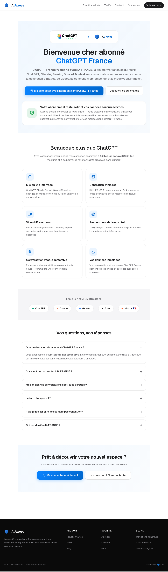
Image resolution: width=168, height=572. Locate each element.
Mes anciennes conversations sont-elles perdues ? (56, 385)
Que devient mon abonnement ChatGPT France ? (55, 347)
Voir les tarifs (153, 5)
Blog (69, 549)
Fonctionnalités (90, 5)
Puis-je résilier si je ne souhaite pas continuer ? (54, 412)
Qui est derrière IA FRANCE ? (43, 425)
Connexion (132, 5)
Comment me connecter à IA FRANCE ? (49, 372)
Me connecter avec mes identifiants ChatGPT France (64, 91)
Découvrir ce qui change (124, 91)
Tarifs (106, 5)
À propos (106, 537)
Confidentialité (143, 543)
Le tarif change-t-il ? (38, 398)
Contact (117, 5)
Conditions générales (147, 537)
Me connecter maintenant (60, 476)
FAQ (103, 549)
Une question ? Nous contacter (108, 475)
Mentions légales (144, 549)
